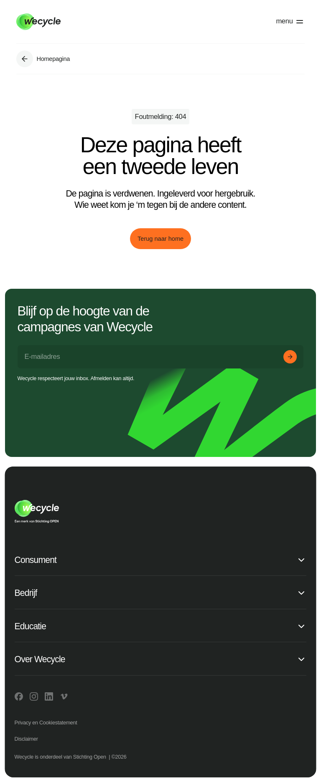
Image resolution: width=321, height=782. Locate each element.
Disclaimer (26, 739)
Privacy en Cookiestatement (46, 723)
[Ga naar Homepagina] (24, 58)
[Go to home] (83, 21)
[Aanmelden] (290, 356)
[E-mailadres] (161, 356)
